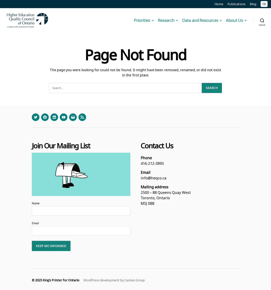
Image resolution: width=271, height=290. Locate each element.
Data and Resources (200, 20)
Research (166, 20)
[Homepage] (27, 20)
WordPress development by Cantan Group (114, 280)
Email (35, 223)
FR (264, 4)
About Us (234, 20)
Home (218, 4)
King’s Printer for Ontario (61, 280)
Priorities (142, 20)
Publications (236, 4)
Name (36, 203)
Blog (253, 4)
